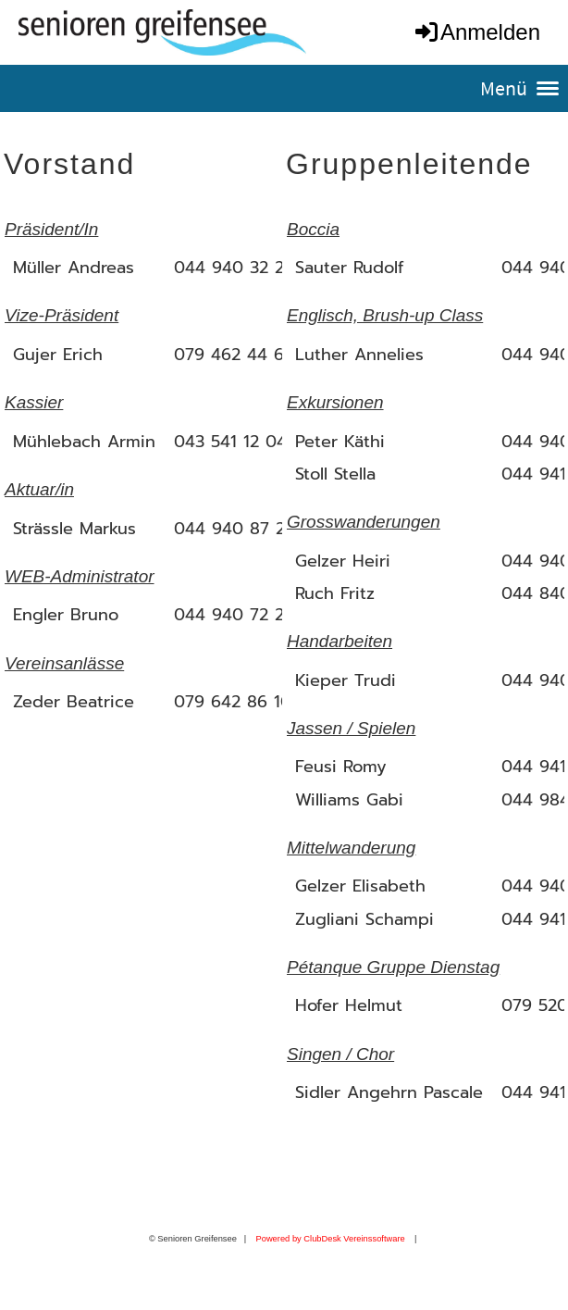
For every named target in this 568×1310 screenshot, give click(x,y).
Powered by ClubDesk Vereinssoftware (329, 1238)
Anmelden (476, 31)
